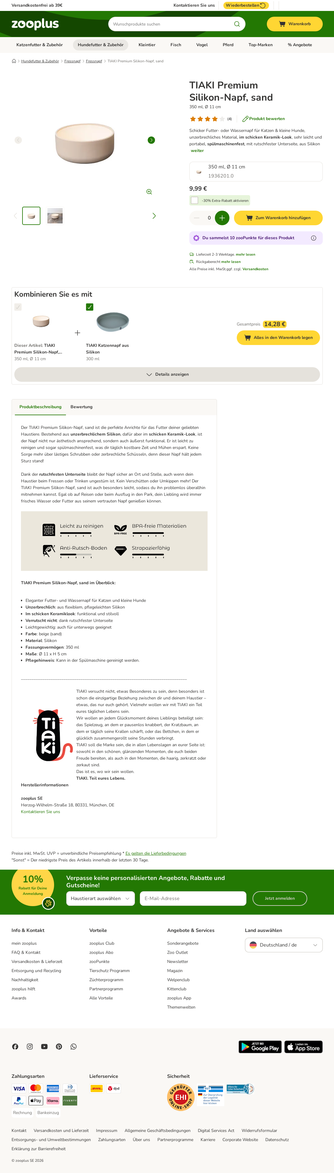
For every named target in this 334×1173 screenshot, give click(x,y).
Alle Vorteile (101, 998)
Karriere (208, 1140)
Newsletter (177, 961)
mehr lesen (245, 254)
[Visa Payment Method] (19, 1089)
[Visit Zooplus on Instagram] (29, 1046)
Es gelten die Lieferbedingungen (156, 853)
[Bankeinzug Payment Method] (48, 1112)
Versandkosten (255, 269)
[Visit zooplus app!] (260, 1052)
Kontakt (19, 1130)
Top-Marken (261, 45)
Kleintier (147, 45)
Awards (19, 998)
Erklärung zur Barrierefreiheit (39, 1149)
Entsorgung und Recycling (36, 971)
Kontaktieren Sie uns (194, 5)
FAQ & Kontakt (26, 952)
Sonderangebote (182, 943)
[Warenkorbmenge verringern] (196, 218)
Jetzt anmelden (280, 898)
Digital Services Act (216, 1130)
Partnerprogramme (175, 1140)
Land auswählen (263, 930)
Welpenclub (178, 980)
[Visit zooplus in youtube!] (44, 1046)
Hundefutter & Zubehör (100, 45)
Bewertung (81, 407)
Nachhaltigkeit (25, 980)
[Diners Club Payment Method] (70, 1089)
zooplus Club (101, 943)
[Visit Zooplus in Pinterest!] (59, 1046)
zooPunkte (99, 961)
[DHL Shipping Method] (96, 1089)
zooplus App (179, 998)
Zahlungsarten (112, 1140)
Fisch (175, 45)
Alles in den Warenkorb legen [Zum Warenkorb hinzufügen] (282, 338)
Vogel (202, 45)
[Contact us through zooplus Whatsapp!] (73, 1046)
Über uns (141, 1140)
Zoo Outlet (177, 952)
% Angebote (300, 45)
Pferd (228, 45)
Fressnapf (72, 61)
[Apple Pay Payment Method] (36, 1102)
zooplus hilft (23, 989)
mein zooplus (24, 943)
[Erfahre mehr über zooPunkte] (313, 238)
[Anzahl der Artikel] (209, 218)
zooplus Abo (101, 952)
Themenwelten (181, 1007)
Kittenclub (176, 989)
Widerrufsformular (259, 1130)
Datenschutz (277, 1140)
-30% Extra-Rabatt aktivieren (225, 200)
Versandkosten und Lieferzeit (61, 1130)
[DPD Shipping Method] (113, 1089)
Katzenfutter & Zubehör (39, 45)
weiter (197, 151)
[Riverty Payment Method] (70, 1102)
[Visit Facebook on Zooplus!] (15, 1046)
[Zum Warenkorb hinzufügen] (278, 218)
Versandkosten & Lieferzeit (37, 961)
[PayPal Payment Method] (19, 1102)
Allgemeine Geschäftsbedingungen (158, 1130)
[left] (18, 140)
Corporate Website (240, 1140)
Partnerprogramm (106, 989)
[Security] (181, 1098)
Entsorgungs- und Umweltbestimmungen (51, 1140)
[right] (151, 140)
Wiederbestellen (246, 5)
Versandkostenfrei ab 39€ (37, 5)
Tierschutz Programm (109, 971)
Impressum (106, 1130)
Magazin (175, 971)
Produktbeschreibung (40, 407)
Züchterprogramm (106, 980)
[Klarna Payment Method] (53, 1102)
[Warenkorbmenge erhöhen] (222, 218)
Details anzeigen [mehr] (167, 374)
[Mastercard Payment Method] (36, 1089)
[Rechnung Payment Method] (22, 1112)
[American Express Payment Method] (53, 1089)
